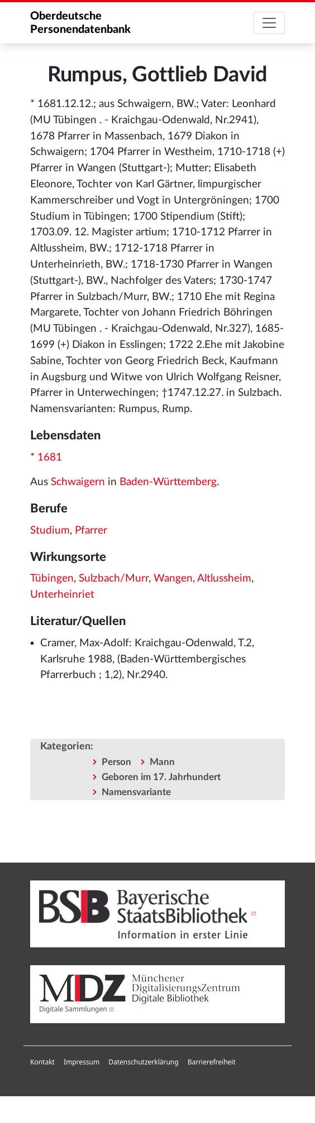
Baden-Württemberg (168, 482)
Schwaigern (78, 482)
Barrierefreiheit (212, 1062)
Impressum (81, 1062)
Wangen (173, 578)
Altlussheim (224, 578)
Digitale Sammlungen (73, 1009)
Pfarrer (91, 530)
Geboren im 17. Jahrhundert (161, 777)
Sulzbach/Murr (114, 578)
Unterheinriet (62, 594)
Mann (162, 762)
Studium (50, 530)
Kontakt (42, 1062)
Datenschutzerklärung (143, 1062)
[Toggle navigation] (269, 23)
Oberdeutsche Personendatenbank (80, 23)
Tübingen (52, 578)
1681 (49, 457)
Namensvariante (136, 792)
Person (116, 762)
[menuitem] (42, 1062)
